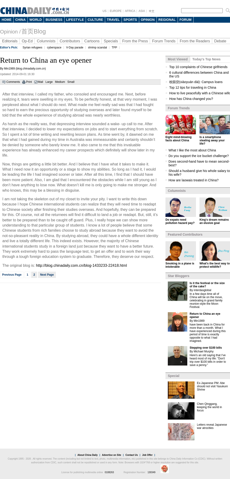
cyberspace (54, 47)
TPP (114, 47)
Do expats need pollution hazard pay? (180, 221)
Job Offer (147, 455)
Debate (220, 41)
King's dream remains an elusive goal (214, 221)
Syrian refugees (32, 47)
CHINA (20, 20)
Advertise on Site (111, 455)
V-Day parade (74, 47)
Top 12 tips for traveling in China (192, 87)
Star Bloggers (178, 276)
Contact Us (131, 455)
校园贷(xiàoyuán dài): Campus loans (195, 82)
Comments (13, 82)
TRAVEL (113, 20)
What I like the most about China (192, 150)
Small (70, 82)
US (105, 11)
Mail (40, 82)
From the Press (135, 41)
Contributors (70, 41)
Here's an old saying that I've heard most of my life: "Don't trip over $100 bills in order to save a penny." (208, 360)
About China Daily (87, 455)
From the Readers (195, 41)
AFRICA (130, 11)
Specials (111, 41)
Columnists (46, 41)
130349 (151, 472)
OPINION (148, 20)
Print (29, 82)
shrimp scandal (97, 47)
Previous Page (12, 274)
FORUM (186, 20)
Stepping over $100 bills (206, 347)
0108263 (109, 472)
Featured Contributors (185, 234)
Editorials (10, 41)
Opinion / (10, 32)
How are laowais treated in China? (193, 180)
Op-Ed (27, 41)
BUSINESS (54, 20)
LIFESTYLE (75, 20)
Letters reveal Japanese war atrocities (212, 426)
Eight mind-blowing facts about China (178, 138)
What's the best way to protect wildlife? (214, 265)
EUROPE (116, 11)
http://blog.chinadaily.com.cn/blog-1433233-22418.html (81, 265)
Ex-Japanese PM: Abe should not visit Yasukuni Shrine (212, 386)
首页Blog (33, 31)
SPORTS (130, 20)
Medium (60, 82)
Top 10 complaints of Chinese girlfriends (198, 67)
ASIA (141, 11)
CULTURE (95, 20)
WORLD (35, 20)
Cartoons (92, 41)
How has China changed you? (191, 99)
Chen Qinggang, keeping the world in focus (209, 407)
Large (49, 82)
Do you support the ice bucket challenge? (199, 156)
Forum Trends (164, 41)
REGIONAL (167, 20)
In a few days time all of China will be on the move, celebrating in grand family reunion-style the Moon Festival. (206, 300)
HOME (7, 20)
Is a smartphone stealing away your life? (212, 140)
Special (173, 376)
